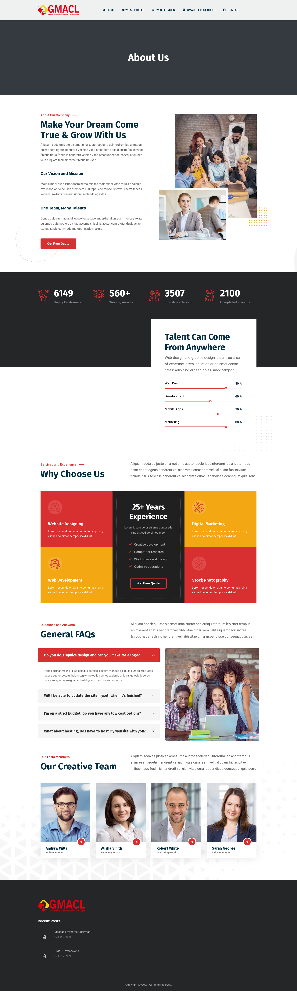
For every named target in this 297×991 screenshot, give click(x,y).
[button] (58, 243)
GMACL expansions (67, 951)
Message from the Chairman (72, 932)
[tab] (99, 655)
